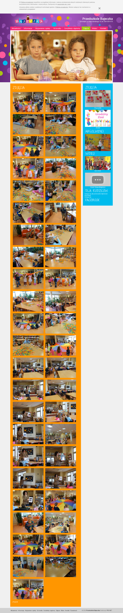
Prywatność (73, 610)
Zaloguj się (88, 197)
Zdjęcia (86, 28)
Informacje (28, 28)
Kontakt (103, 28)
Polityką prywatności (62, 7)
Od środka (57, 28)
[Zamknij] (99, 8)
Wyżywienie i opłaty (42, 28)
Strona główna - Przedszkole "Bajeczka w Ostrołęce (29, 20)
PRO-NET (109, 610)
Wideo (94, 28)
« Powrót (15, 602)
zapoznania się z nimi (63, 4)
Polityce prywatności (27, 2)
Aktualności (16, 28)
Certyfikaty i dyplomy (72, 28)
